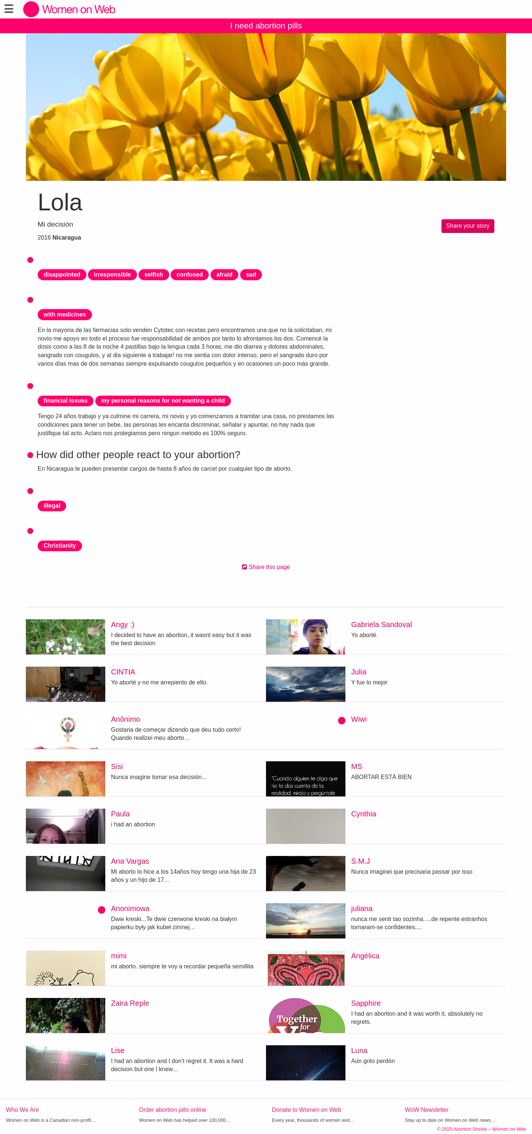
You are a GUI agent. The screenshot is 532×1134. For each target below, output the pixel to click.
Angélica (365, 956)
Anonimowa (130, 908)
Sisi (117, 766)
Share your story (468, 226)
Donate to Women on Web (306, 1110)
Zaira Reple (130, 1003)
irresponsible (112, 274)
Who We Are (22, 1110)
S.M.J (360, 861)
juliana (362, 908)
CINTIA (123, 672)
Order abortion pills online (172, 1110)
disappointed (62, 274)
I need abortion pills (266, 25)
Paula (120, 814)
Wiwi (359, 719)
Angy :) (122, 624)
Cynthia (363, 814)
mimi (119, 956)
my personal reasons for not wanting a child (163, 400)
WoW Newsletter (427, 1110)
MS (356, 766)
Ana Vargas (130, 861)
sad (251, 274)
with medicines (65, 314)
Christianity (60, 545)
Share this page (266, 567)
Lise (118, 1050)
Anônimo (125, 719)
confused (190, 274)
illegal (52, 505)
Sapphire (366, 1003)
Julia (358, 672)
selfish (153, 274)
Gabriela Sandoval (381, 624)
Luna (359, 1050)
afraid (224, 274)
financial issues (66, 400)
